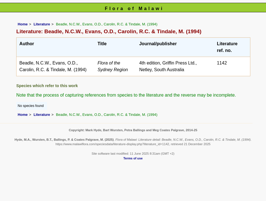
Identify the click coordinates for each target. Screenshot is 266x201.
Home (23, 24)
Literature (42, 24)
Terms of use (133, 158)
